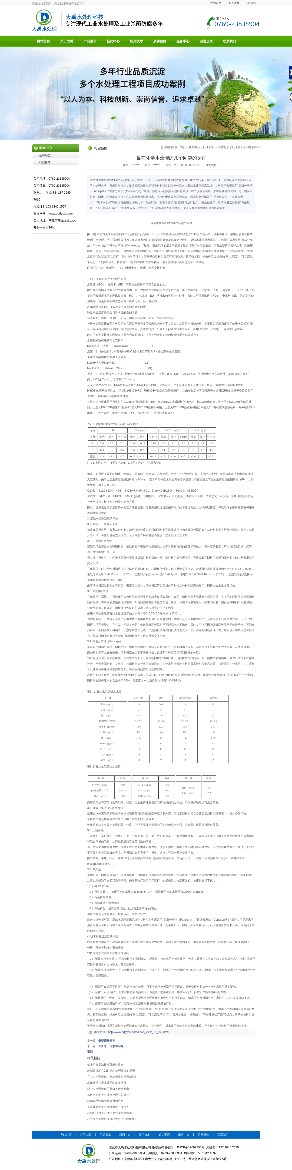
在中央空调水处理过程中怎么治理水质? (111, 1119)
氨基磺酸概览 (106, 1040)
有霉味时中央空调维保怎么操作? (107, 1107)
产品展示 (105, 1134)
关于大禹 (85, 1134)
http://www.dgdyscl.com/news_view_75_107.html (138, 1032)
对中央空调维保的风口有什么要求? (109, 1088)
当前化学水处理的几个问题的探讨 (239, 147)
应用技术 (144, 1134)
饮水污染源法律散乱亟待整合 (105, 1064)
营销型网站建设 (199, 1159)
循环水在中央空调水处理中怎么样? (109, 1094)
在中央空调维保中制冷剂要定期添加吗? (111, 1076)
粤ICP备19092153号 (191, 1147)
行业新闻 (208, 147)
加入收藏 (233, 3)
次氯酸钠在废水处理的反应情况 (106, 1082)
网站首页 (66, 1134)
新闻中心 (194, 147)
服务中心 (183, 1134)
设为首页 (215, 3)
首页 (183, 147)
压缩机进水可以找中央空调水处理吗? (110, 1113)
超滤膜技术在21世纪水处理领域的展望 (111, 1070)
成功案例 (164, 1134)
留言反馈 (203, 1134)
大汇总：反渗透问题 (110, 1046)
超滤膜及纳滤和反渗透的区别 (105, 1101)
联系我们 (252, 3)
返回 (90, 1051)
